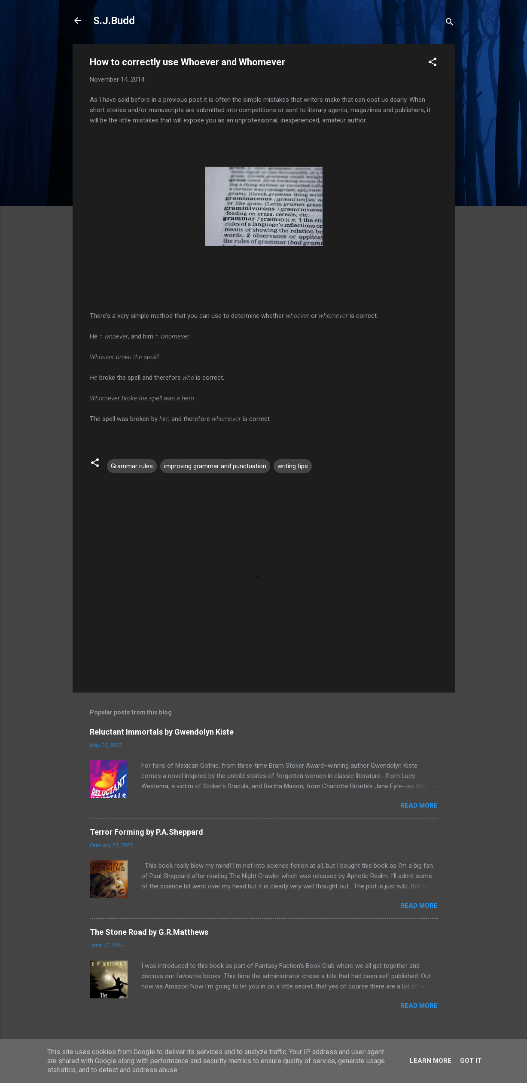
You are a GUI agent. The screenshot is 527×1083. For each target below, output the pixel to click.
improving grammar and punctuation (215, 466)
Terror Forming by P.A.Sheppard (146, 831)
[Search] (450, 23)
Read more (419, 805)
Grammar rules (132, 466)
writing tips (292, 466)
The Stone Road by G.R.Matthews (149, 932)
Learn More (430, 1061)
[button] (432, 63)
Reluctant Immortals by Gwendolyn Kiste (162, 731)
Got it (470, 1061)
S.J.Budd (114, 21)
